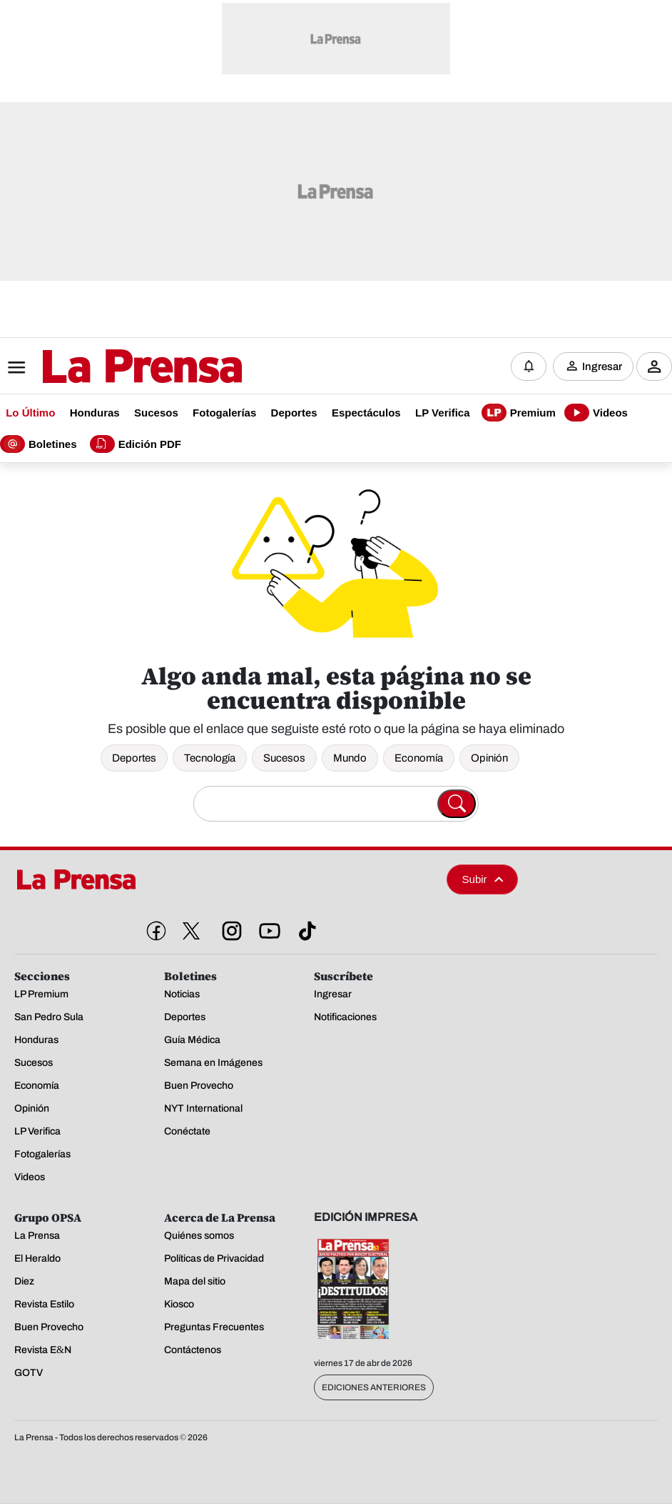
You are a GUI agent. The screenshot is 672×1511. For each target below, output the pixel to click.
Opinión (489, 758)
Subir (483, 879)
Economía (418, 758)
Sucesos (284, 758)
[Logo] (107, 368)
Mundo (350, 758)
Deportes (134, 758)
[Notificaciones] (528, 366)
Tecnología (209, 758)
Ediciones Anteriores (374, 1387)
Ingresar (602, 366)
